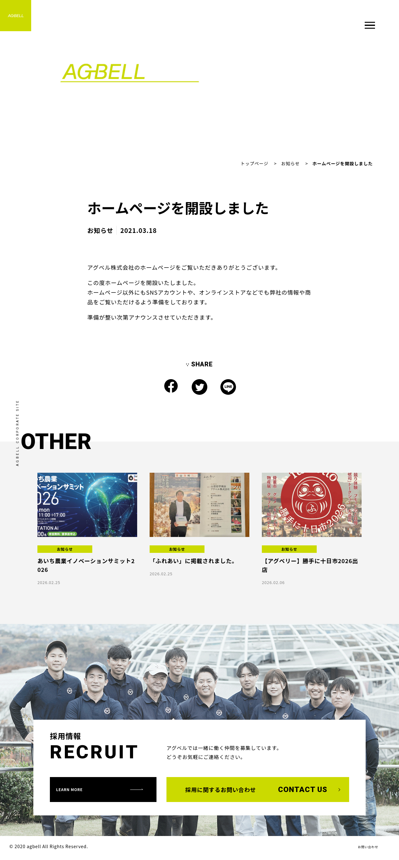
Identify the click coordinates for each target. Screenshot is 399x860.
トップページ (254, 163)
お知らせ (290, 163)
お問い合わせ (364, 848)
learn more (81, 790)
